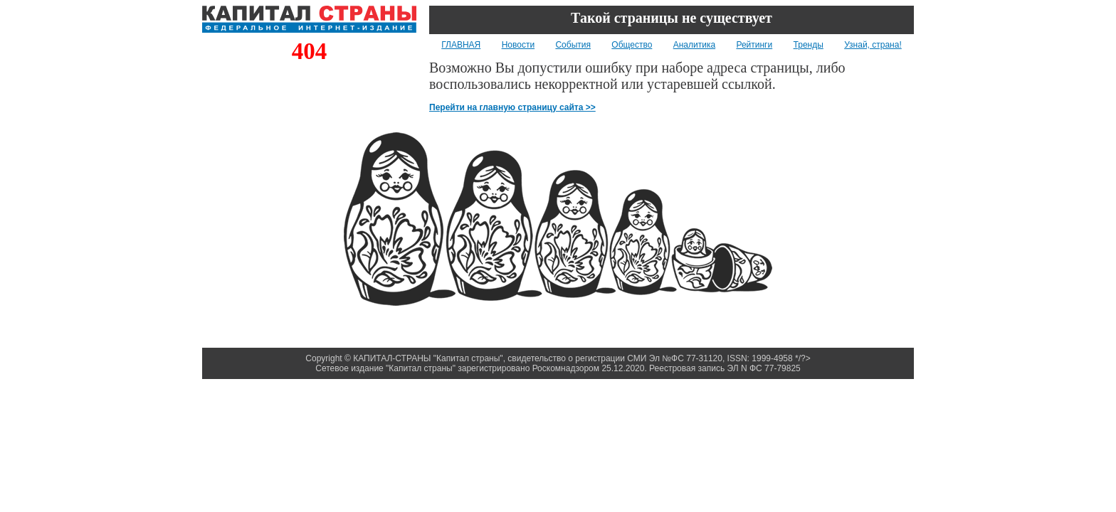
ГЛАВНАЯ (460, 45)
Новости (518, 45)
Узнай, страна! (873, 45)
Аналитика (694, 45)
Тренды (808, 45)
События (573, 45)
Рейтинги (754, 45)
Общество (631, 45)
